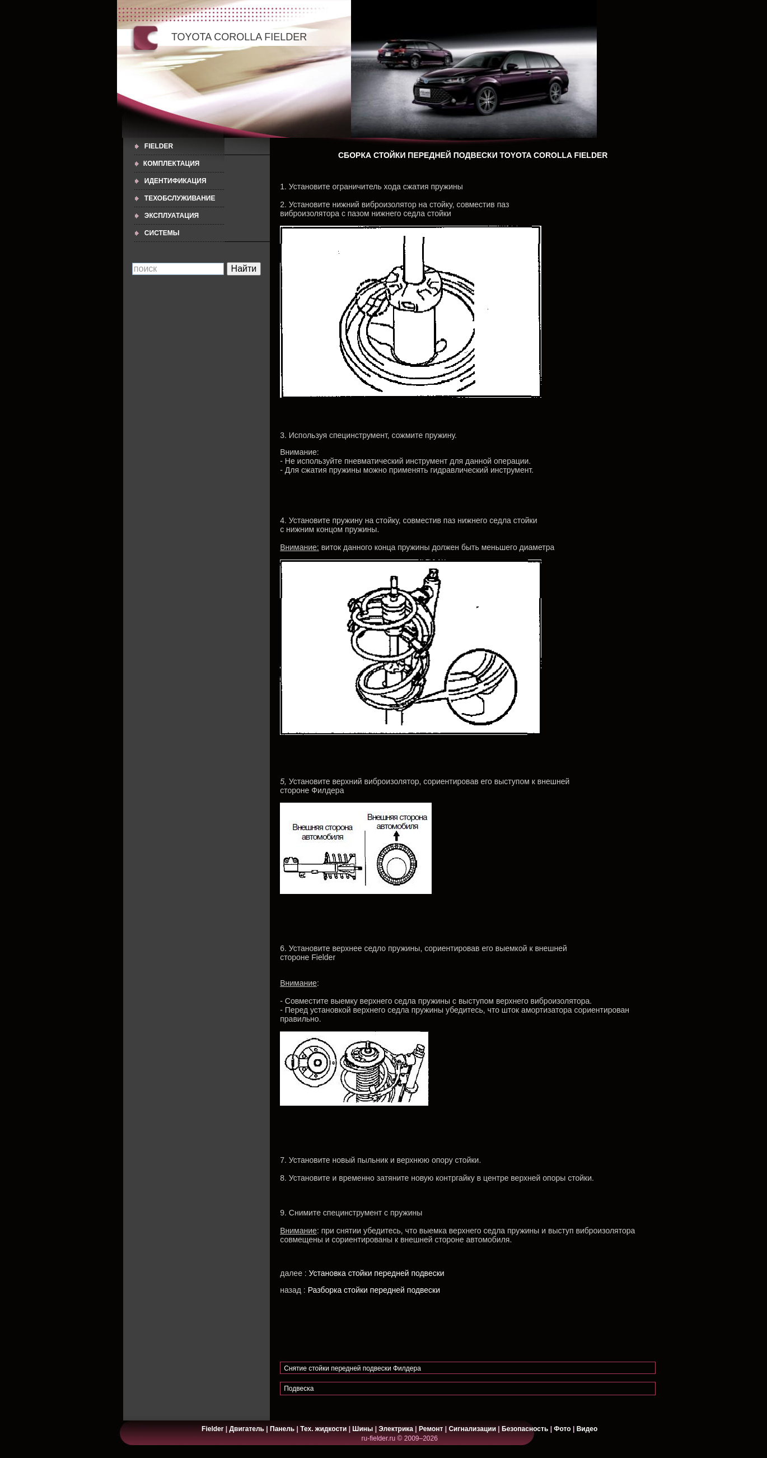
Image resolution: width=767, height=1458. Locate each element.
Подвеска (299, 1388)
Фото (562, 1429)
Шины (362, 1429)
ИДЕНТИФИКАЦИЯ (175, 181)
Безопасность (525, 1429)
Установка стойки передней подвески (377, 1273)
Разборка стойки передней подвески (374, 1289)
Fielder (158, 146)
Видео (587, 1429)
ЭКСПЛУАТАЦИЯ (171, 216)
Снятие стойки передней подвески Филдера (352, 1368)
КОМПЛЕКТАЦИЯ (171, 163)
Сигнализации (472, 1429)
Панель (282, 1429)
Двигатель (246, 1429)
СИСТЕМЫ (162, 233)
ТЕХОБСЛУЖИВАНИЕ (180, 198)
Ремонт (431, 1429)
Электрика (396, 1429)
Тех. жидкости (324, 1429)
